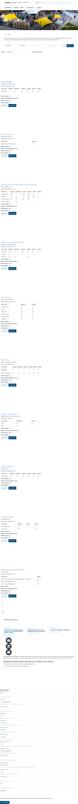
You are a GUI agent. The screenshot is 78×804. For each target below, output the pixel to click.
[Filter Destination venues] (11, 45)
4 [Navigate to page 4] (2, 602)
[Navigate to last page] (3, 613)
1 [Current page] (2, 598)
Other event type (4, 706)
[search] (54, 2)
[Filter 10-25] (39, 744)
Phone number (3, 776)
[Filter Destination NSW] (39, 765)
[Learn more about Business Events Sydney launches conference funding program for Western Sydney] (15, 628)
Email (1, 783)
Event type (2, 699)
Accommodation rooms (5, 741)
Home (5, 34)
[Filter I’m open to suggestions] (39, 751)
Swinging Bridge (6, 82)
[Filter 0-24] (39, 716)
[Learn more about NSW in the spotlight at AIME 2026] (62, 627)
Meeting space (3, 720)
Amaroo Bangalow (7, 134)
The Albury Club (6, 297)
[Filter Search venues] (55, 45)
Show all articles (8, 636)
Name (1, 692)
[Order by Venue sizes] (18, 52)
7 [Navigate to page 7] (2, 606)
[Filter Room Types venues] (26, 45)
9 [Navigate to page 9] (2, 609)
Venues (9, 34)
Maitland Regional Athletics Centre (13, 569)
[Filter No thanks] (39, 730)
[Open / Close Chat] (4, 690)
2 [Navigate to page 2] (2, 599)
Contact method (4, 769)
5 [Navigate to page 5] (2, 603)
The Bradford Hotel (7, 517)
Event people (3, 713)
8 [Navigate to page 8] (2, 607)
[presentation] (9, 795)
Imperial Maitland (7, 467)
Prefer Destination (4, 762)
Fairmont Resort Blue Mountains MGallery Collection (19, 185)
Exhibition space (4, 734)
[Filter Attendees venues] (40, 45)
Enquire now (12, 105)
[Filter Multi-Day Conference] (39, 702)
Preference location (4, 755)
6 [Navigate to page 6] (2, 605)
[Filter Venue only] (39, 723)
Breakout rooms (3, 727)
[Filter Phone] (39, 772)
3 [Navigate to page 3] (2, 600)
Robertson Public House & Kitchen (12, 242)
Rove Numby (5, 360)
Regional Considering (5, 748)
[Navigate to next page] (3, 612)
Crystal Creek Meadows (9, 414)
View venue (4, 105)
